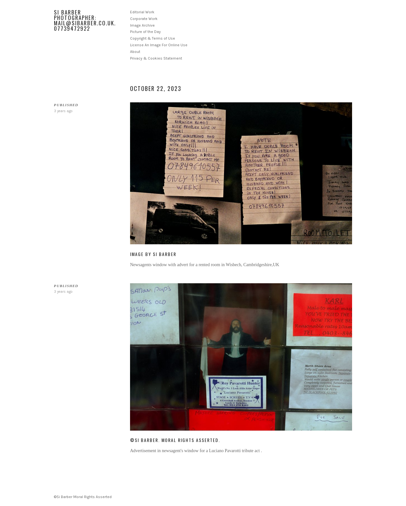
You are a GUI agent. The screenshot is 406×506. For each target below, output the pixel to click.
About (135, 51)
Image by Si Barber (153, 254)
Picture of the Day (145, 31)
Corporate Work (144, 18)
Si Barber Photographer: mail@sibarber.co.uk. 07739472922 (85, 20)
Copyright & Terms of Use (152, 38)
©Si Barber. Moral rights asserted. (175, 440)
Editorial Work (142, 12)
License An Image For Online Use (158, 45)
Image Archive (142, 25)
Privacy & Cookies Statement (156, 58)
